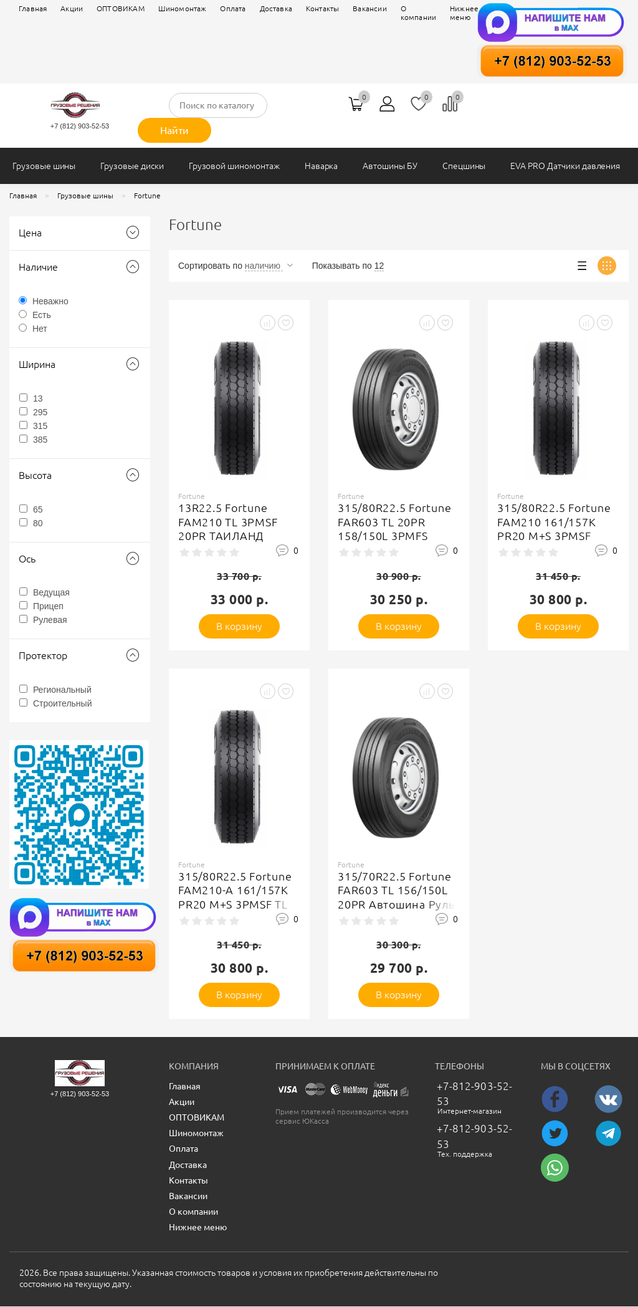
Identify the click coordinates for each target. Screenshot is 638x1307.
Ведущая (51, 592)
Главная (33, 8)
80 (38, 523)
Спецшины (464, 166)
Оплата (232, 8)
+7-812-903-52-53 (474, 1093)
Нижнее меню (198, 1227)
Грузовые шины (43, 166)
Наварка (321, 166)
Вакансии (188, 1196)
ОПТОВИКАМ (121, 8)
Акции (71, 8)
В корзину (239, 626)
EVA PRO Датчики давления (565, 166)
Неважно (50, 301)
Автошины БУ (390, 166)
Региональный (62, 690)
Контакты (188, 1180)
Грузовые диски (131, 166)
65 (38, 509)
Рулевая (50, 620)
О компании (193, 1212)
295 (40, 412)
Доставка (276, 8)
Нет (39, 329)
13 (38, 398)
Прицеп (48, 606)
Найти (174, 130)
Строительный (62, 703)
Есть (41, 315)
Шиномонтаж (182, 8)
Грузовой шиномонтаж (234, 166)
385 (40, 440)
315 (40, 426)
